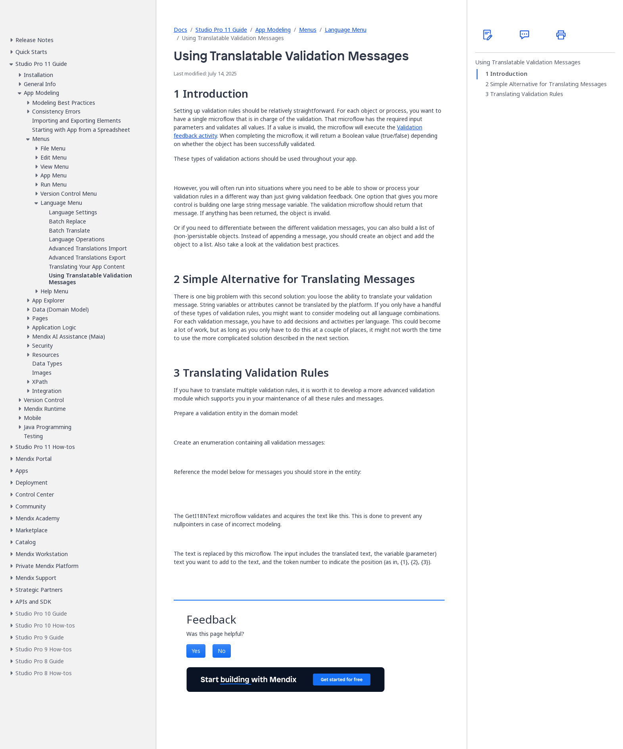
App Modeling (273, 29)
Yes (196, 651)
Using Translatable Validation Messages (528, 62)
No (222, 651)
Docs (180, 29)
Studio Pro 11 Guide (221, 29)
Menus (307, 29)
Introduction (508, 73)
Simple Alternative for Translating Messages (548, 84)
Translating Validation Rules (526, 94)
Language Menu (345, 29)
